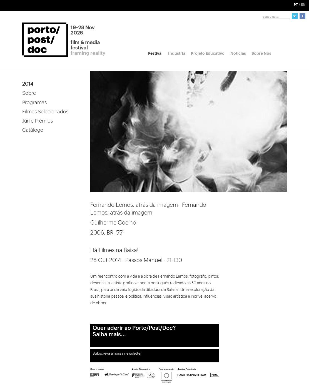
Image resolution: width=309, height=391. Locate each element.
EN (303, 4)
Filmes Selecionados (45, 111)
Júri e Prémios (37, 120)
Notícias (238, 53)
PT (296, 4)
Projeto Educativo (208, 53)
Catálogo (32, 130)
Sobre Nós (261, 53)
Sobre (29, 93)
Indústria (176, 53)
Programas (34, 102)
